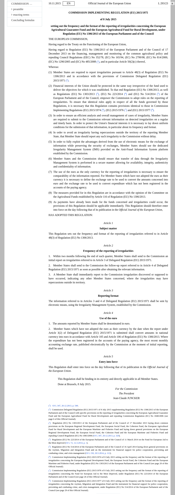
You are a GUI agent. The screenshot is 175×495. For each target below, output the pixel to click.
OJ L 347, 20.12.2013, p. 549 (65, 406)
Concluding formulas (23, 20)
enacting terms (20, 14)
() (98, 61)
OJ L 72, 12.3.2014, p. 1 (76, 443)
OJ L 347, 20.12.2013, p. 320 (106, 435)
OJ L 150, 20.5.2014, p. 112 (98, 453)
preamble (17, 9)
